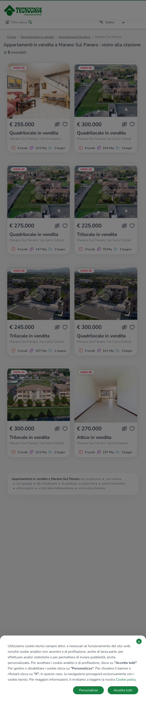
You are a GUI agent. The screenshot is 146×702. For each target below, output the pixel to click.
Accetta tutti (123, 690)
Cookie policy (126, 679)
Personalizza (88, 690)
